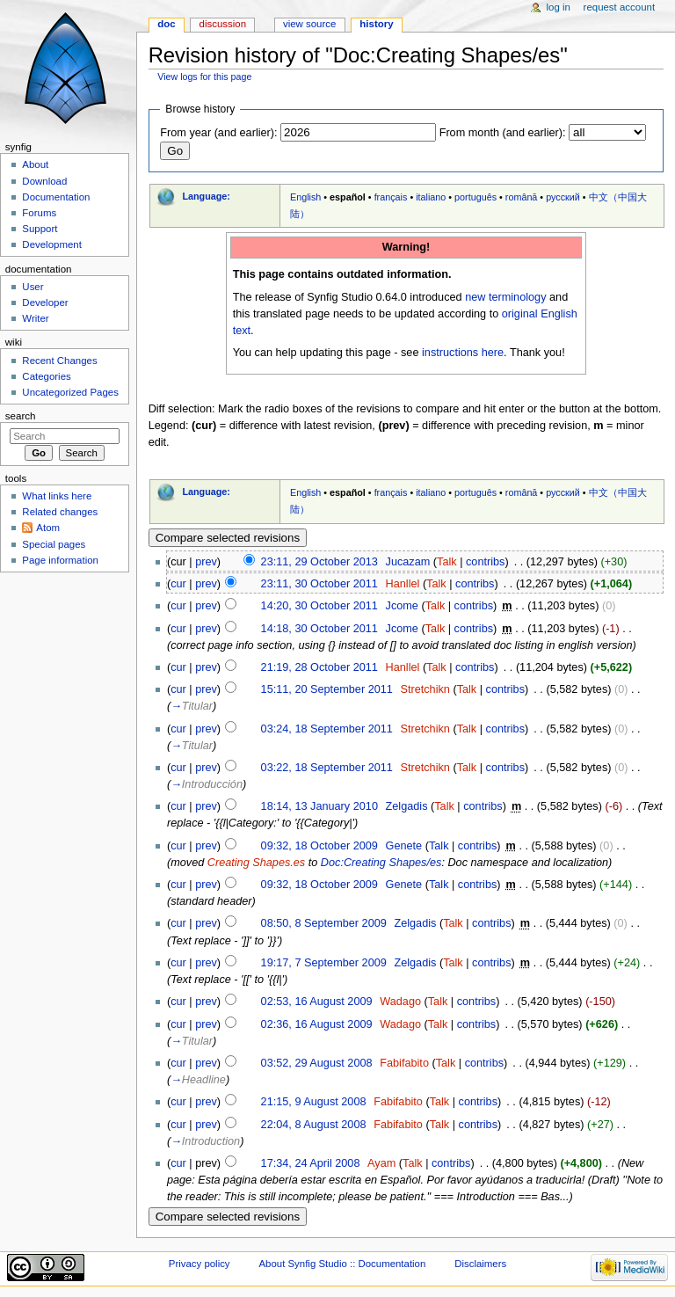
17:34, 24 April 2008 (310, 1163)
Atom (48, 527)
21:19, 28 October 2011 (319, 667)
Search (20, 416)
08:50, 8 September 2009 (324, 923)
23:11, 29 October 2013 (319, 562)
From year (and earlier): (218, 133)
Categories (46, 376)
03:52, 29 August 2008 (317, 1063)
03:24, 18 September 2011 (327, 729)
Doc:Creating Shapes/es (381, 862)
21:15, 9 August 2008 (314, 1102)
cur (178, 584)
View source (309, 23)
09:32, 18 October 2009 (319, 846)
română (521, 197)
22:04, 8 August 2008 (314, 1124)
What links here (56, 496)
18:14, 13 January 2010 (319, 806)
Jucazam (408, 562)
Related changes (60, 511)
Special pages (53, 544)
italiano (431, 197)
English (305, 197)
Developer (45, 302)
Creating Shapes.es (256, 862)
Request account (620, 7)
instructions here (463, 352)
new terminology (505, 297)
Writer (35, 318)
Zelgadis (407, 806)
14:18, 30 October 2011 (319, 629)
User (32, 286)
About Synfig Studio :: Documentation (341, 1263)
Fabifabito (404, 1063)
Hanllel (403, 584)
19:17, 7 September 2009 (324, 963)
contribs (485, 562)
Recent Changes (59, 360)
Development (51, 244)
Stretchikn (424, 689)
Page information (60, 560)
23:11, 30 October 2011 (319, 584)
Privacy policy (199, 1263)
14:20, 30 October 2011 (319, 606)
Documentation (56, 197)
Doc (166, 23)
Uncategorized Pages (70, 392)
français (391, 197)
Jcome (402, 606)
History (376, 23)
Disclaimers (480, 1263)
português (475, 197)
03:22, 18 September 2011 (327, 767)
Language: (206, 196)
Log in (558, 7)
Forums (39, 213)
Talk (447, 562)
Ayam (381, 1163)
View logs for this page (204, 76)
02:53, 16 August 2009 (317, 1001)
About (35, 164)
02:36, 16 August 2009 (317, 1024)
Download (44, 181)
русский (563, 197)
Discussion (223, 23)
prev (206, 562)
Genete (404, 846)
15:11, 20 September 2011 (327, 689)
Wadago (400, 1001)
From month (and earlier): (502, 133)
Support (39, 228)
